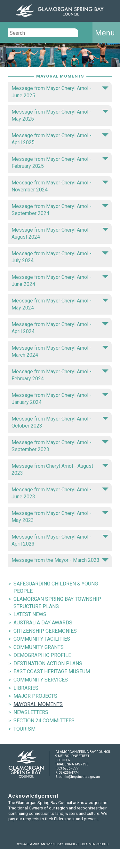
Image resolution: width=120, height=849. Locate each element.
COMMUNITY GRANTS (38, 647)
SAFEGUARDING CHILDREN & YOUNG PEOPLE (55, 587)
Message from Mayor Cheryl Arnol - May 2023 (60, 516)
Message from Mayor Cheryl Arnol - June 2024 (60, 280)
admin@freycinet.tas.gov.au (79, 776)
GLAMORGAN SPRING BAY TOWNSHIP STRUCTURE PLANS (57, 602)
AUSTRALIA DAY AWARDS (42, 623)
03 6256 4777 (68, 768)
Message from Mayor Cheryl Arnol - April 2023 (60, 540)
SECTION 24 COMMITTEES (44, 721)
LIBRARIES (25, 688)
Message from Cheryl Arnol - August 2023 (60, 469)
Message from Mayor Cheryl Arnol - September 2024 (60, 209)
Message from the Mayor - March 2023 (60, 560)
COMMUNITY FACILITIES (41, 639)
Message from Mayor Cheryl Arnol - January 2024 (60, 398)
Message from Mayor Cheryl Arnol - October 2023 (60, 422)
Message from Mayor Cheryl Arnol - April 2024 (60, 327)
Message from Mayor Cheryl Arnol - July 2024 (60, 257)
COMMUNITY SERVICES (40, 680)
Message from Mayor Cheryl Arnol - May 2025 (60, 115)
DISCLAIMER (86, 844)
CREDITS (102, 844)
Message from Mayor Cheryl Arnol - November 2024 (60, 186)
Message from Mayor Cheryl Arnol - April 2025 (60, 138)
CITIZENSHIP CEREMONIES (45, 631)
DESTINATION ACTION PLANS (47, 663)
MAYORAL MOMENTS (38, 704)
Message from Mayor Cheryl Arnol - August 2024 (60, 233)
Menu (105, 32)
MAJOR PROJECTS (35, 696)
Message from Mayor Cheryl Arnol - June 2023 (60, 493)
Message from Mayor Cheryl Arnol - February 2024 (60, 375)
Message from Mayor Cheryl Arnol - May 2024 (60, 304)
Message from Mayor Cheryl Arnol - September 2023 (60, 445)
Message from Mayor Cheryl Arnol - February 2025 (60, 162)
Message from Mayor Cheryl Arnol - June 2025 (60, 91)
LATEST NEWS (29, 614)
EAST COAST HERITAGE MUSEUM (51, 671)
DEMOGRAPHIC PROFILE (42, 655)
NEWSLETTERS (30, 712)
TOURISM (24, 729)
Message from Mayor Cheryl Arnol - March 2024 (60, 351)
